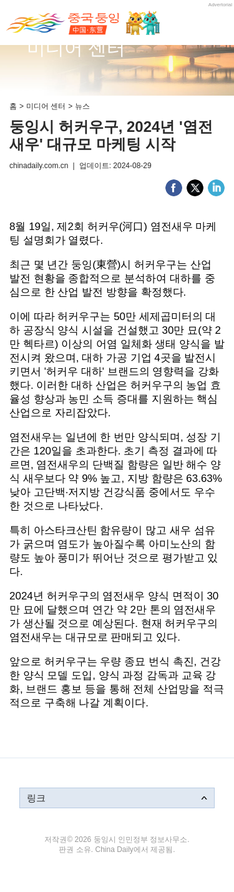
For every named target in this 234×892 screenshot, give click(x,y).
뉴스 (82, 106)
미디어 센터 (46, 106)
